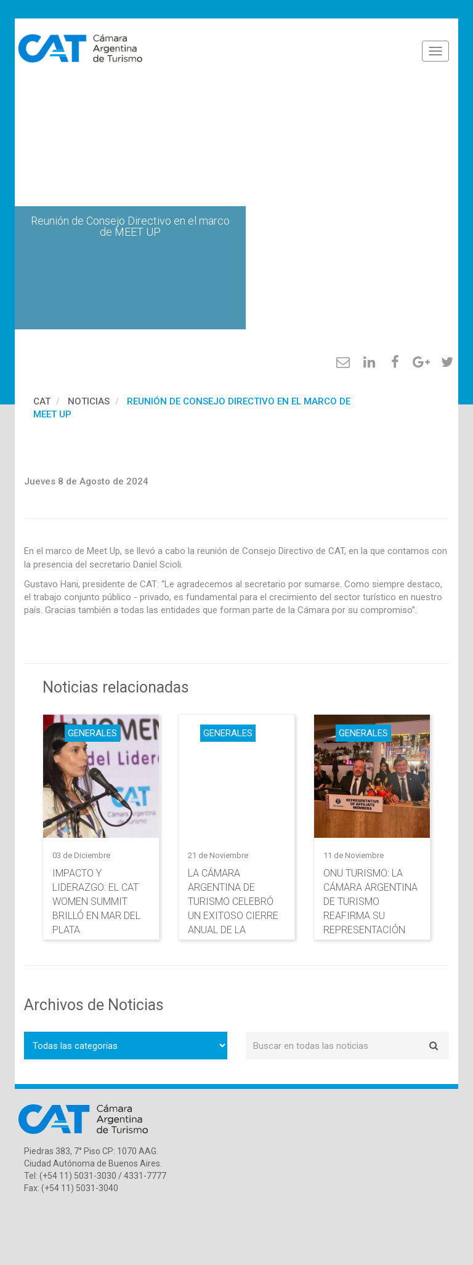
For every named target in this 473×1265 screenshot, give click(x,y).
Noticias (89, 401)
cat (42, 401)
